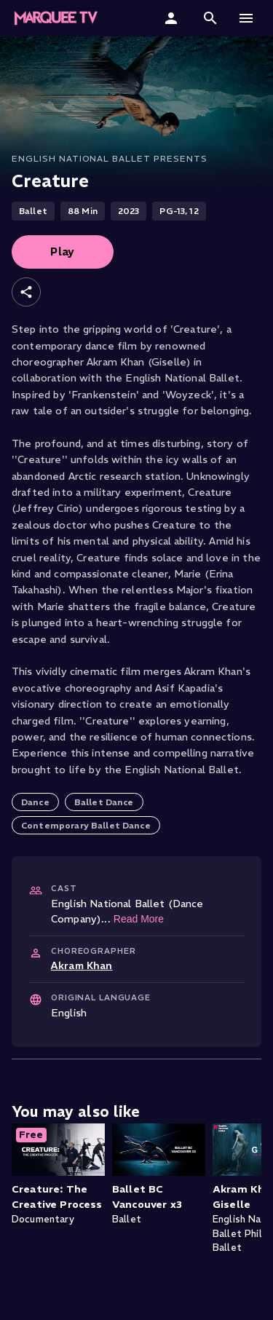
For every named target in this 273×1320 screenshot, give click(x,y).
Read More (139, 919)
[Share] (26, 292)
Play (62, 251)
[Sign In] (172, 18)
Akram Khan (82, 965)
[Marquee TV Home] (56, 18)
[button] (210, 18)
